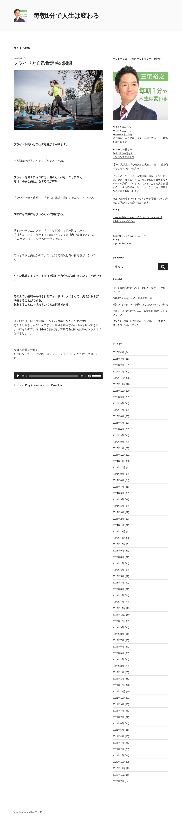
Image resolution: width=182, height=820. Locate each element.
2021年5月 (118, 729)
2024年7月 (118, 486)
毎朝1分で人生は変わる (66, 15)
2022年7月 (118, 640)
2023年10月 (119, 544)
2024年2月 (118, 518)
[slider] (53, 376)
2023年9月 (118, 550)
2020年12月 (119, 761)
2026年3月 (118, 358)
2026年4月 (118, 352)
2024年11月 (119, 461)
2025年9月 (118, 397)
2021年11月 (119, 691)
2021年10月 (119, 697)
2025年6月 (118, 416)
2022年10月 (119, 621)
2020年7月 (118, 781)
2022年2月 (118, 672)
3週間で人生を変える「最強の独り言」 (134, 298)
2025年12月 (119, 378)
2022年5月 (118, 653)
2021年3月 (118, 742)
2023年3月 (118, 589)
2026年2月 (118, 365)
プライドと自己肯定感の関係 (42, 63)
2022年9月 (118, 627)
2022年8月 (118, 634)
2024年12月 (119, 454)
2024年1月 (118, 525)
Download (57, 385)
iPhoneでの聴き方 (122, 149)
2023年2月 (118, 595)
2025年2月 (118, 442)
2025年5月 (118, 422)
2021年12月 (119, 685)
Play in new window (37, 385)
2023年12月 (119, 531)
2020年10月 (119, 774)
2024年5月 (118, 499)
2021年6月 (118, 723)
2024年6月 (118, 493)
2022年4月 (118, 659)
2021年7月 (118, 717)
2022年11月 (119, 614)
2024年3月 (118, 512)
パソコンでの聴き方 (123, 157)
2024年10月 (119, 467)
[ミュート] (89, 376)
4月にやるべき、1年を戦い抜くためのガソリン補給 (140, 304)
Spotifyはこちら (122, 130)
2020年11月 (119, 768)
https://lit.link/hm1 (122, 243)
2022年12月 (119, 608)
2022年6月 (118, 646)
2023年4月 (118, 582)
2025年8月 (118, 403)
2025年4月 (118, 429)
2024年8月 (118, 480)
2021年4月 (118, 736)
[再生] (18, 376)
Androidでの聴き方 (123, 153)
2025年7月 (118, 410)
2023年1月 (118, 602)
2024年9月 (118, 474)
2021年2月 (118, 749)
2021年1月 (118, 755)
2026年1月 (118, 371)
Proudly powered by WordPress (29, 812)
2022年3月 (118, 666)
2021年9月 (118, 704)
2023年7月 (118, 563)
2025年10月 (119, 390)
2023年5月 (118, 576)
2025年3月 (118, 435)
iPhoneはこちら (122, 126)
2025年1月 (118, 448)
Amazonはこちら (123, 134)
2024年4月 (118, 506)
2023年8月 (118, 557)
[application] (58, 375)
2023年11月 (119, 538)
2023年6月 (118, 570)
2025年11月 (119, 384)
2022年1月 (118, 678)
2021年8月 (118, 710)
